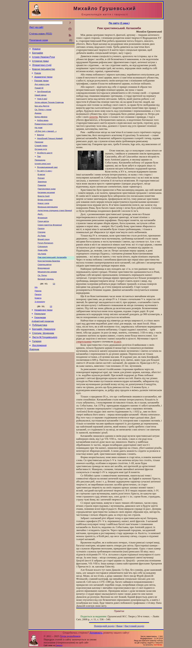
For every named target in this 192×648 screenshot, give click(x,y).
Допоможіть (96, 632)
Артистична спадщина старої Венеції (55, 225)
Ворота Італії (44, 210)
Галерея (36, 367)
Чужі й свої (42, 104)
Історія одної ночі (43, 174)
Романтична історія (43, 132)
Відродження (44, 288)
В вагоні (41, 186)
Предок (38, 312)
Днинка (38, 120)
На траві (38, 135)
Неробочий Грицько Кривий (50, 147)
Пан (39, 167)
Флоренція (42, 233)
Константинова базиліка (49, 280)
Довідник (34, 376)
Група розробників (70, 636)
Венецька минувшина (48, 221)
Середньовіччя (44, 284)
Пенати (38, 316)
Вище (119, 626)
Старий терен (41, 155)
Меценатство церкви (47, 292)
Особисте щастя (44, 163)
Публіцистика (39, 349)
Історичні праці (40, 63)
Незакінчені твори (43, 332)
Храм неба (43, 268)
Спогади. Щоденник (43, 358)
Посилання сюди (38, 40)
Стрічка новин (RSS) (40, 33)
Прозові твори (41, 84)
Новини (36, 49)
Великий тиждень (46, 299)
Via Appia (42, 272)
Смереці (59, 645)
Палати (41, 245)
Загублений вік (44, 96)
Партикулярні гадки (47, 202)
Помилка (42, 198)
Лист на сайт (36, 27)
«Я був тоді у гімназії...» (46, 139)
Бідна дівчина (41, 124)
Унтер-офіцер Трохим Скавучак (49, 108)
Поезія (37, 76)
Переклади (40, 336)
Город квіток (43, 237)
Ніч (36, 308)
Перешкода (40, 171)
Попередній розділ (104, 626)
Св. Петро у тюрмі (43, 116)
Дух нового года (42, 89)
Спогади (41, 249)
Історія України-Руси (43, 58)
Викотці (40, 143)
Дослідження (39, 372)
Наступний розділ (134, 626)
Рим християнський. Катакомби (52, 276)
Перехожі (39, 151)
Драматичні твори (43, 80)
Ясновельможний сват (47, 178)
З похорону (40, 324)
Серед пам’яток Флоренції (50, 241)
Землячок (42, 194)
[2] (54, 304)
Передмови (40, 341)
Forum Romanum (45, 260)
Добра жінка (42, 128)
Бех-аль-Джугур (42, 112)
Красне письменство (43, 72)
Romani (41, 190)
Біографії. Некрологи (43, 354)
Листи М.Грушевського (44, 363)
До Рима (42, 253)
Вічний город (44, 256)
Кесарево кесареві (46, 206)
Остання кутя (41, 159)
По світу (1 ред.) (44, 182)
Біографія (37, 54)
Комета (38, 320)
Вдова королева (45, 213)
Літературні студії (41, 67)
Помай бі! (39, 92)
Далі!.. (40, 229)
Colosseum (43, 264)
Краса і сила (43, 217)
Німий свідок (40, 100)
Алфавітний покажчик (43, 345)
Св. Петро (42, 295)
